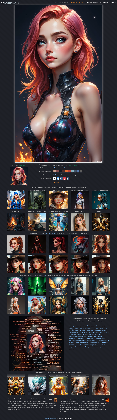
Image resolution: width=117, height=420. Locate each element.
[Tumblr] (68, 178)
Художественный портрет (77, 340)
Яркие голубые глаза (82, 342)
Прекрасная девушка (91, 347)
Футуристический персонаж (88, 345)
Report (56, 182)
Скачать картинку (74, 165)
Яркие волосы (91, 340)
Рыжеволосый (100, 326)
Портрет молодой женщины (92, 334)
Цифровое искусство (86, 330)
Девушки (57, 168)
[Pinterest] (64, 178)
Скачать (22, 165)
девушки (44, 275)
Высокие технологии (100, 328)
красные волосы (50, 233)
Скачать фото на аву (51, 418)
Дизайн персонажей (100, 330)
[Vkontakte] (61, 178)
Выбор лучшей (92, 2)
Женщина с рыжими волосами (95, 338)
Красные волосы (68, 168)
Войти (113, 2)
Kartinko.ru (56, 175)
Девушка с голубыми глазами (99, 342)
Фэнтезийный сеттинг (95, 332)
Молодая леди (73, 332)
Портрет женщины (90, 336)
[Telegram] (58, 178)
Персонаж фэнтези (86, 328)
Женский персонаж (88, 326)
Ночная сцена (79, 347)
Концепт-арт (81, 338)
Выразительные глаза (76, 336)
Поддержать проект (78, 2)
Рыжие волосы (74, 328)
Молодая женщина (75, 326)
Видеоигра (83, 332)
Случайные (104, 2)
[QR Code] (54, 178)
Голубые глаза (73, 330)
